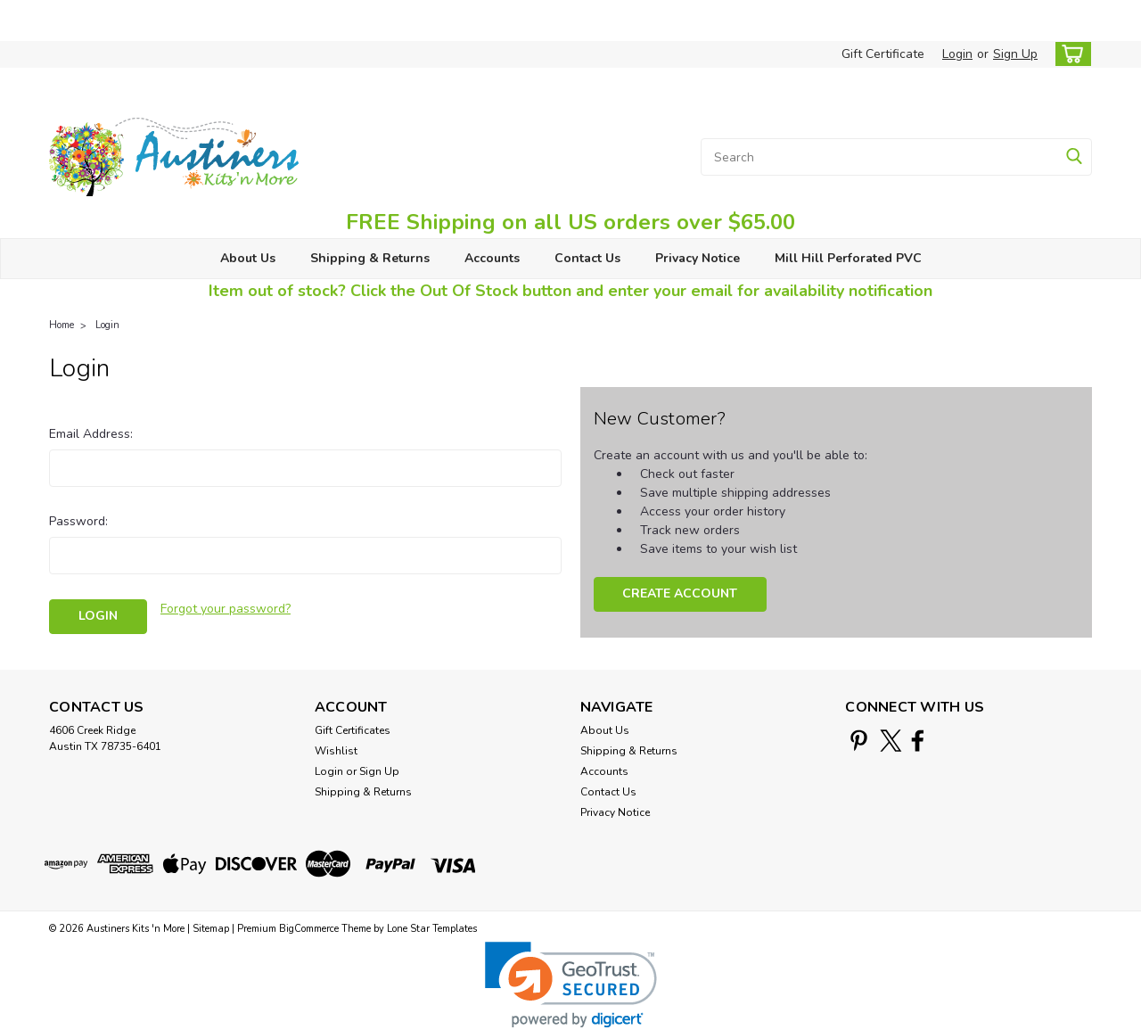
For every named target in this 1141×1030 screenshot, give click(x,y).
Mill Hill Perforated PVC (848, 258)
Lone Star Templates (432, 928)
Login (957, 53)
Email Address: (91, 433)
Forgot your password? (225, 608)
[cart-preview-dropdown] (1069, 54)
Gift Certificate (882, 53)
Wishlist (336, 751)
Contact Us (587, 258)
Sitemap (211, 928)
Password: (78, 521)
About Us (247, 258)
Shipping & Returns (370, 258)
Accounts (492, 258)
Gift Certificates (352, 730)
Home (61, 325)
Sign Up (1015, 53)
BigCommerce (309, 928)
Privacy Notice (697, 258)
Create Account (679, 593)
